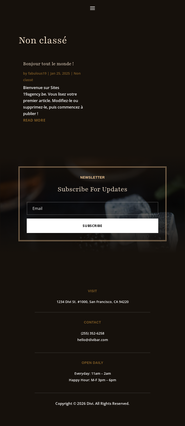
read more (34, 120)
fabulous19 (37, 73)
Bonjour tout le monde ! (48, 64)
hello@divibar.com (92, 339)
